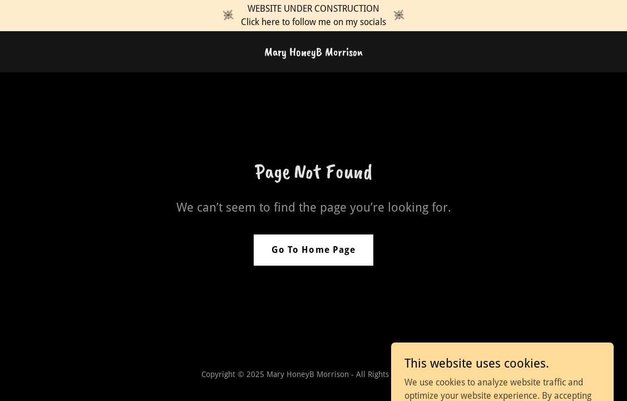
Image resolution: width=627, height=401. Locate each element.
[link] (313, 52)
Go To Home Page (313, 249)
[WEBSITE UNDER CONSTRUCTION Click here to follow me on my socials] (313, 15)
